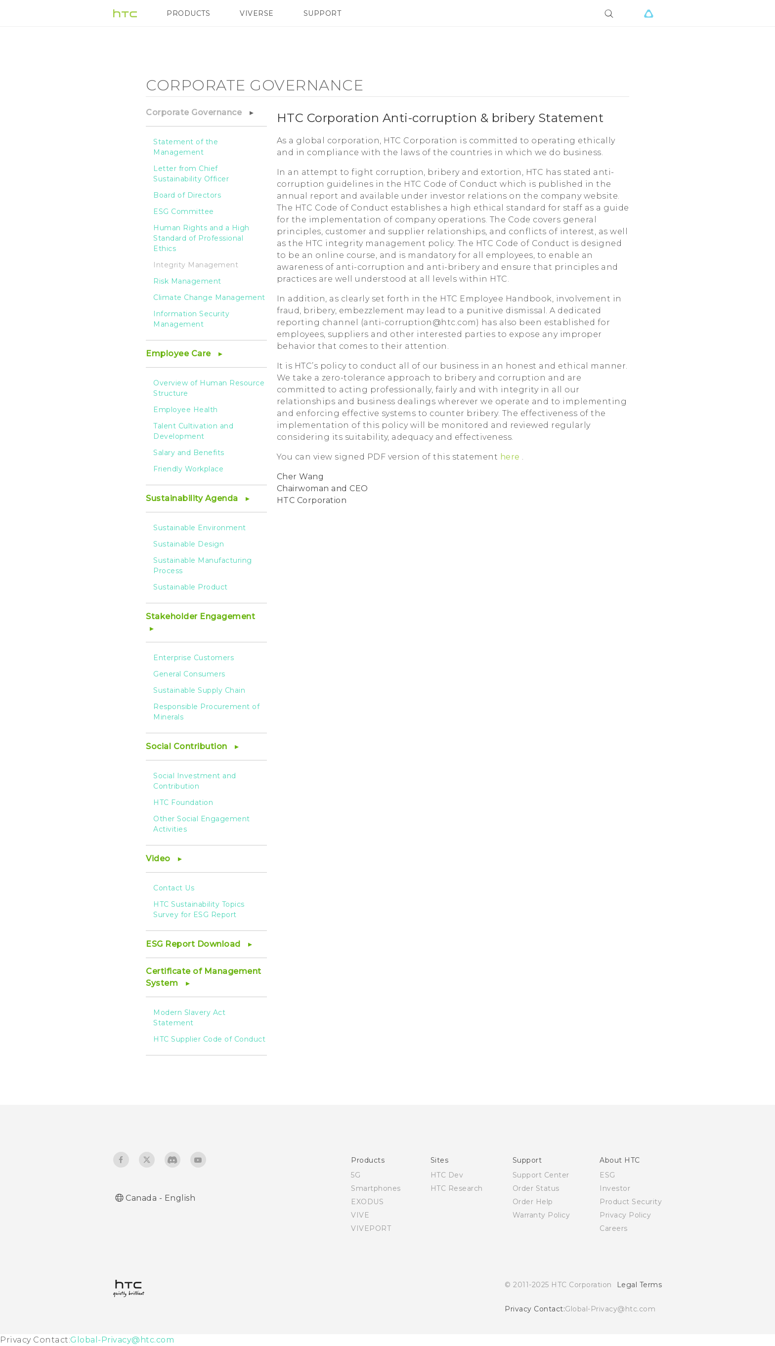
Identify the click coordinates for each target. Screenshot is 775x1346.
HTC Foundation (183, 802)
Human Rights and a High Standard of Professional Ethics (201, 238)
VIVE (360, 1215)
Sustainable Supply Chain (199, 690)
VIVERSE (257, 13)
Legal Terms (639, 1284)
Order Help (533, 1201)
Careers (614, 1228)
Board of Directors (187, 195)
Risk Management (187, 281)
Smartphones (376, 1188)
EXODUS (367, 1201)
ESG (607, 1175)
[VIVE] (648, 13)
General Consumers (189, 674)
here (511, 457)
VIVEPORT (371, 1228)
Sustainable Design (188, 544)
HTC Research (457, 1188)
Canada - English (160, 1198)
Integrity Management (195, 264)
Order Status (536, 1188)
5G (355, 1175)
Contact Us (173, 887)
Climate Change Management (209, 297)
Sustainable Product (190, 587)
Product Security (631, 1201)
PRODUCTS (188, 13)
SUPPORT (322, 13)
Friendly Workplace (188, 468)
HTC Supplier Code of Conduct (209, 1039)
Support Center (541, 1175)
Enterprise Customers (193, 657)
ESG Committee (183, 211)
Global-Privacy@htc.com (610, 1308)
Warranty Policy (541, 1215)
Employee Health (185, 409)
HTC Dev (447, 1175)
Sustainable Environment (199, 527)
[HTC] (125, 13)
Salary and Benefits (188, 452)
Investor (615, 1188)
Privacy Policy (625, 1215)
